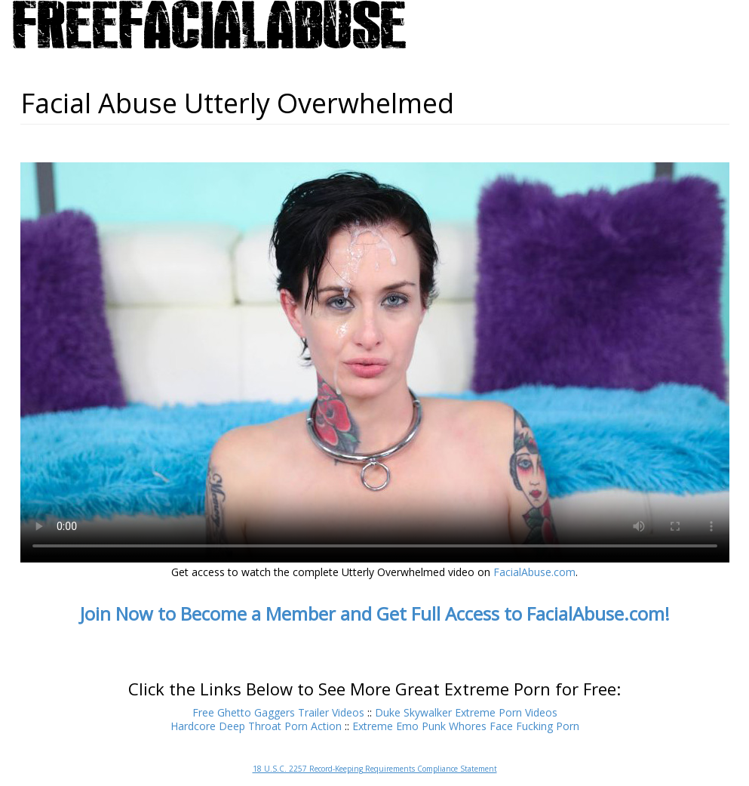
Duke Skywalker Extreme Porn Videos (466, 712)
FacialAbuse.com (534, 572)
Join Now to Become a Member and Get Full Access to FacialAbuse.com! (375, 613)
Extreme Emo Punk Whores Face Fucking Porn (465, 726)
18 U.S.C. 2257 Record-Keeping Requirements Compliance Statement (375, 768)
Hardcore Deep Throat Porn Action (256, 726)
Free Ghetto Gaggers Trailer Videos (278, 712)
